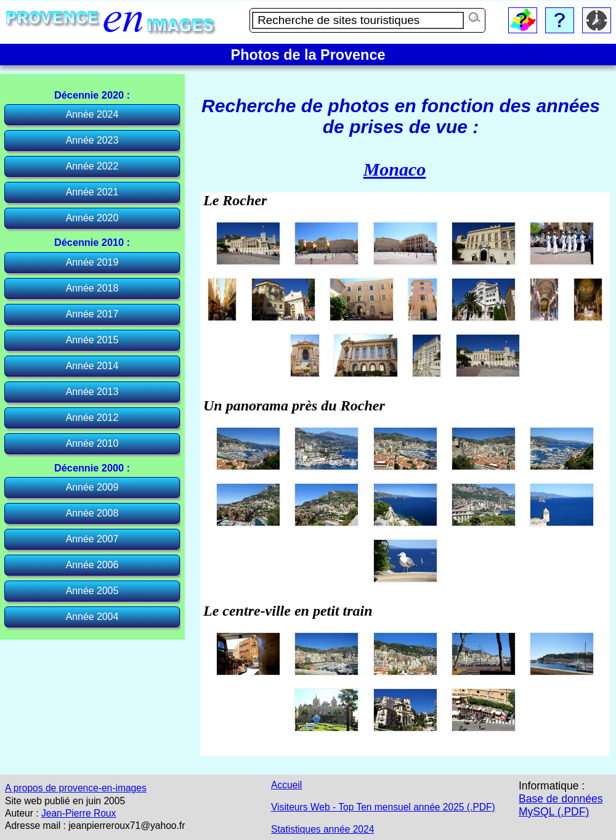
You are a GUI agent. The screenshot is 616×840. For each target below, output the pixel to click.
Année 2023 (92, 140)
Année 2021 (92, 192)
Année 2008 (92, 513)
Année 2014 (92, 366)
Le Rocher (235, 200)
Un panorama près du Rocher (294, 406)
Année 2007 (92, 539)
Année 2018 (92, 288)
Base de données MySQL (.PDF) (560, 805)
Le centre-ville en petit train (288, 611)
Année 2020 (92, 218)
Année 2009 (92, 487)
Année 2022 (92, 166)
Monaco (394, 169)
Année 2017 (92, 314)
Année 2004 (92, 616)
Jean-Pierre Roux (78, 813)
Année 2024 (92, 114)
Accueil (286, 785)
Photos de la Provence (308, 55)
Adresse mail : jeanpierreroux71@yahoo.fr (95, 825)
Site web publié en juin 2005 (65, 801)
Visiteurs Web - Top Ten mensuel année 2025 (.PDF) (383, 807)
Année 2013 (92, 391)
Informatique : (552, 786)
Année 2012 (92, 417)
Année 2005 (92, 590)
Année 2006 (92, 565)
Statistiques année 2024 (322, 829)
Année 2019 (92, 262)
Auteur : (22, 813)
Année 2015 (92, 340)
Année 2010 (92, 443)
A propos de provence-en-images (76, 788)
